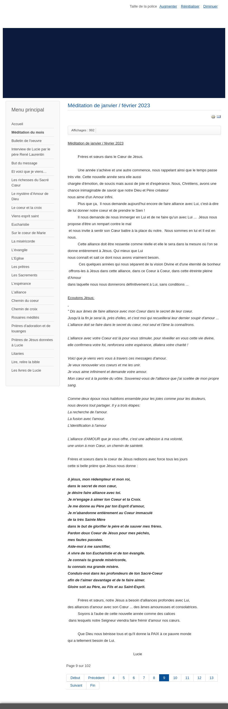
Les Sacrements (24, 275)
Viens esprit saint (25, 216)
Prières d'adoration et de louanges (30, 328)
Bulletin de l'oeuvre (26, 141)
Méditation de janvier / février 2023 (109, 105)
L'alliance (18, 292)
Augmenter (168, 6)
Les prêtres (20, 267)
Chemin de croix (24, 309)
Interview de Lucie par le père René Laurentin (30, 152)
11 (187, 678)
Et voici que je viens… (29, 171)
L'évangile (19, 250)
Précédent (96, 678)
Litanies (17, 353)
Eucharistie (20, 224)
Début (75, 678)
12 (199, 678)
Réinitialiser (190, 6)
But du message (24, 163)
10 (175, 678)
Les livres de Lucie (26, 370)
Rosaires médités (25, 317)
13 (211, 678)
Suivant (76, 685)
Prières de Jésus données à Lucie (32, 342)
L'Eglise (17, 258)
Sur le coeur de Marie (28, 233)
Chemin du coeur (25, 300)
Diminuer (210, 6)
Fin (92, 685)
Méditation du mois (27, 132)
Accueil (17, 124)
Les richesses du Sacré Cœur (30, 182)
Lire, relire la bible (25, 362)
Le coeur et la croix (26, 208)
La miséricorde (23, 241)
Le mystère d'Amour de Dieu (29, 196)
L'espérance (21, 283)
